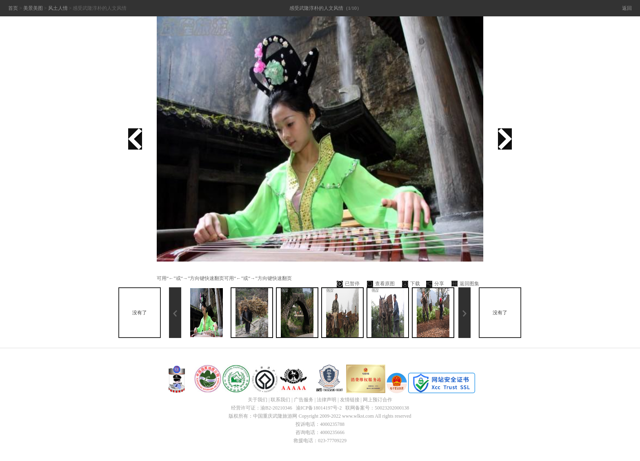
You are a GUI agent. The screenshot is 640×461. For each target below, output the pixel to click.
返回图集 (465, 284)
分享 (435, 284)
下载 (411, 284)
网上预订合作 (377, 400)
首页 (13, 8)
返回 (627, 8)
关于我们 (257, 400)
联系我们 (280, 400)
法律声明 (326, 400)
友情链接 (350, 400)
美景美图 (33, 8)
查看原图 (381, 284)
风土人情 (58, 8)
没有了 (139, 313)
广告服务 (303, 400)
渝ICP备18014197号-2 (319, 408)
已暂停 (348, 284)
